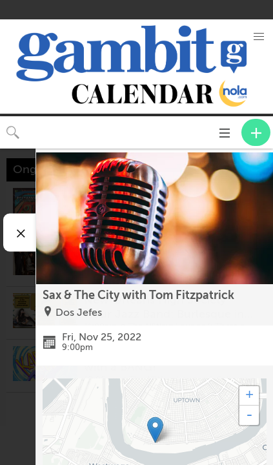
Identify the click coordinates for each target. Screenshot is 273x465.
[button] (259, 37)
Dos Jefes (79, 312)
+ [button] (249, 396)
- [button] (249, 415)
